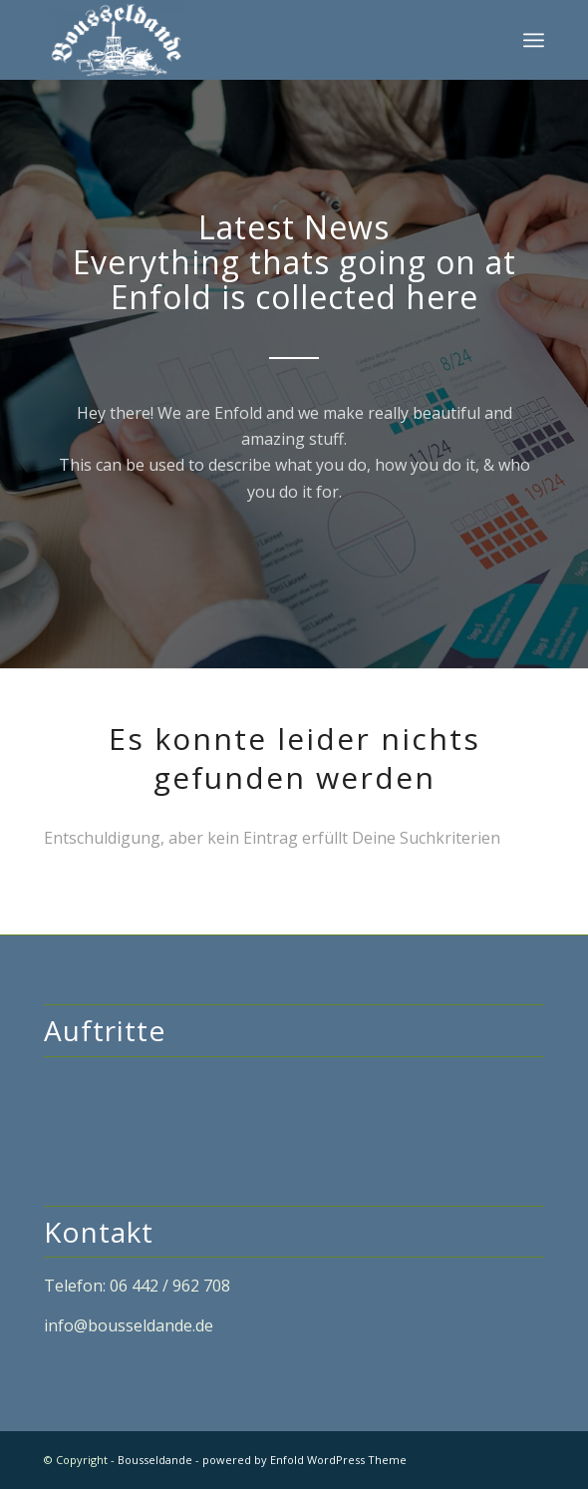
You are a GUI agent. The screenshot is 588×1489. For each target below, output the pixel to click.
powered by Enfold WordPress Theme (304, 1459)
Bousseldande (155, 1459)
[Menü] (533, 40)
